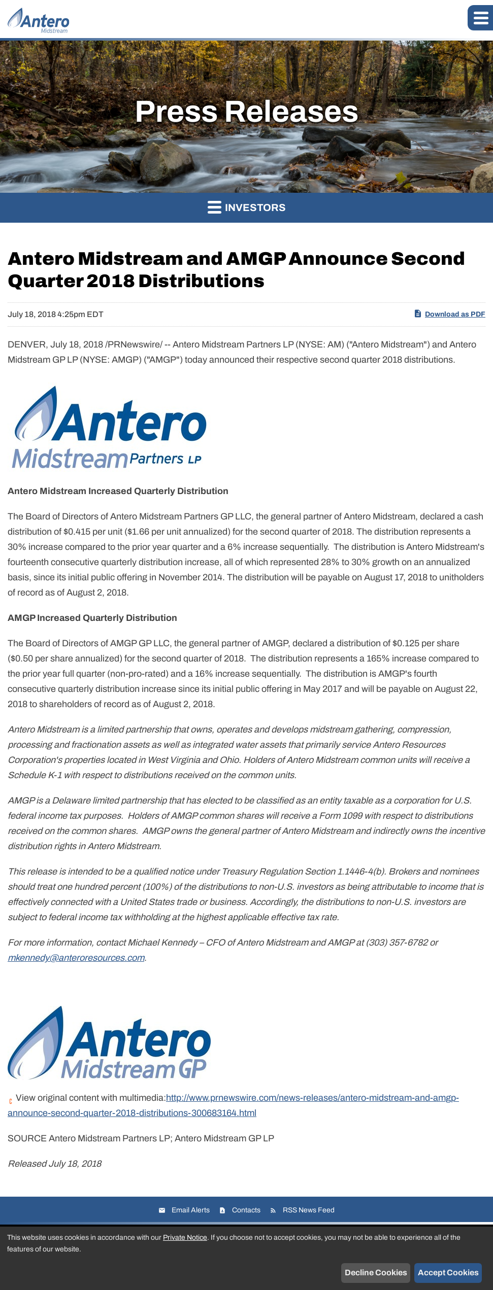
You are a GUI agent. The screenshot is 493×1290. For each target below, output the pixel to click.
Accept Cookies (448, 1272)
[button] (480, 17)
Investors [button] (247, 207)
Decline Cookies (376, 1272)
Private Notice (185, 1237)
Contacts (246, 1210)
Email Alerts (191, 1210)
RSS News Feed (309, 1210)
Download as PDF (449, 313)
